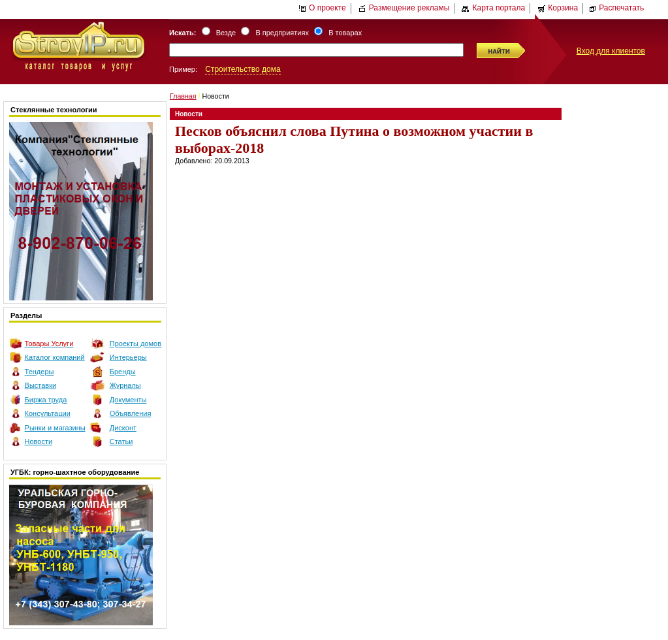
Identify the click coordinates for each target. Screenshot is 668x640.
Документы (128, 400)
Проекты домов (135, 343)
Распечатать (616, 7)
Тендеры (39, 372)
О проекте (322, 7)
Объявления (130, 413)
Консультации (48, 413)
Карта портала (493, 7)
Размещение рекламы (404, 7)
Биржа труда (46, 400)
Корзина (557, 7)
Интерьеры (128, 357)
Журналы (125, 385)
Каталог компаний (55, 357)
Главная (183, 96)
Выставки (41, 385)
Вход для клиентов (611, 51)
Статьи (121, 441)
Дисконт (123, 428)
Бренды (123, 372)
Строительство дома (242, 69)
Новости (39, 441)
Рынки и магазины (55, 428)
